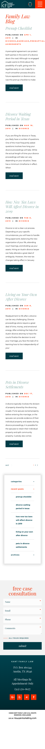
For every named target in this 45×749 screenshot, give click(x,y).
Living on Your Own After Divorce (21, 296)
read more (14, 87)
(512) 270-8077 (22, 689)
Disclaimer (26, 715)
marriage (23, 41)
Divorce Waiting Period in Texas (18, 116)
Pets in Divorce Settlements (17, 384)
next (9, 465)
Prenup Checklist (19, 28)
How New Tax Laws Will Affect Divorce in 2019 (22, 207)
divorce (11, 41)
